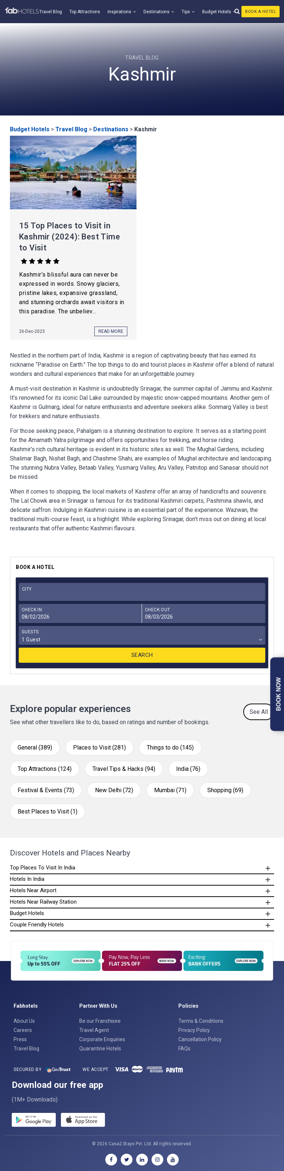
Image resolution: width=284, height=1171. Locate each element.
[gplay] (34, 1121)
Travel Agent (94, 1030)
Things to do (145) (170, 747)
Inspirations (119, 11)
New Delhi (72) (114, 790)
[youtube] (173, 1159)
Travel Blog (50, 11)
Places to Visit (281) (99, 747)
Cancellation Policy (200, 1039)
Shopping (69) (225, 790)
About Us (24, 1021)
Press (20, 1039)
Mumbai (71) (170, 790)
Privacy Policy (194, 1030)
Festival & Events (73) (46, 790)
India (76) (188, 768)
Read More (110, 331)
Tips (186, 11)
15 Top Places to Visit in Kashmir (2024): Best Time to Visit (69, 236)
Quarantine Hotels (100, 1048)
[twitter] (126, 1159)
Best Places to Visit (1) (47, 811)
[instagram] (157, 1159)
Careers (23, 1030)
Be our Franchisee (100, 1021)
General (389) (35, 747)
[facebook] (111, 1159)
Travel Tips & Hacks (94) (123, 768)
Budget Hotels (216, 11)
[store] (83, 1121)
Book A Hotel (260, 11)
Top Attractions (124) (45, 768)
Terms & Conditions (200, 1021)
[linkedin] (142, 1159)
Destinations (156, 11)
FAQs (184, 1048)
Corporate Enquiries (102, 1039)
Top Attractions (84, 11)
